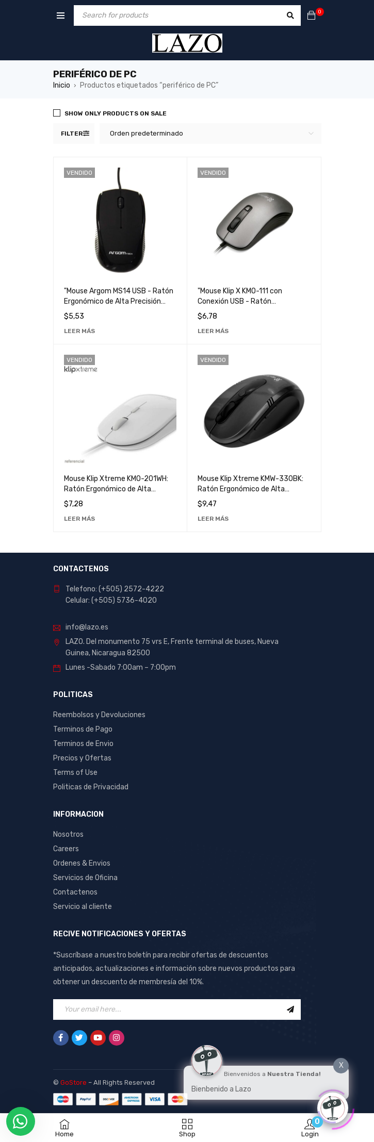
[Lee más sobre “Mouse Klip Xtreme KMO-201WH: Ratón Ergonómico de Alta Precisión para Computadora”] (79, 518)
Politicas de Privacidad (90, 787)
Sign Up (290, 1009)
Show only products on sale (115, 113)
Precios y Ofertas (82, 758)
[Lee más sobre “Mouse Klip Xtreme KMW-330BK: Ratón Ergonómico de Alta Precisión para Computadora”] (213, 518)
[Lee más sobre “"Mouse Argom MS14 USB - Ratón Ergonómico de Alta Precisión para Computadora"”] (79, 331)
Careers (66, 849)
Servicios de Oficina (85, 877)
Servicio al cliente (82, 906)
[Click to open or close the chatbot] (332, 1105)
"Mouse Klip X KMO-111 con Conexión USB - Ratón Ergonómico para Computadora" (251, 301)
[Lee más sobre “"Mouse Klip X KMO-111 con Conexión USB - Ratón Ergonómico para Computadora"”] (213, 331)
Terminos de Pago (82, 729)
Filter (72, 133)
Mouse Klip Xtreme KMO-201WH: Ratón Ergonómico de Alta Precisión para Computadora (116, 489)
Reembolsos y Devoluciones (99, 714)
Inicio (61, 85)
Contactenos (75, 892)
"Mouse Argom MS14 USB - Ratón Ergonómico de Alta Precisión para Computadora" (118, 301)
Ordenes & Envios (81, 863)
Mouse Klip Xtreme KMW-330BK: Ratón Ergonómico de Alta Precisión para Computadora (250, 489)
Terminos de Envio (83, 743)
